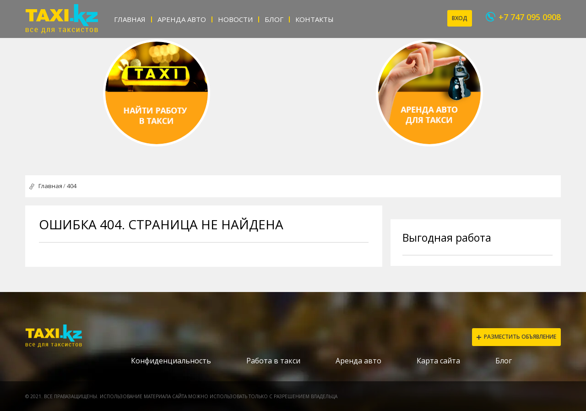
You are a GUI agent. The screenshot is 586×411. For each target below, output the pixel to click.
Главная (130, 19)
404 (71, 186)
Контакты (314, 19)
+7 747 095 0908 (530, 16)
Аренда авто (181, 19)
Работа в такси (273, 361)
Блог (274, 19)
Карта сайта (438, 361)
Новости (235, 19)
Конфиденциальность (171, 361)
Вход (459, 18)
